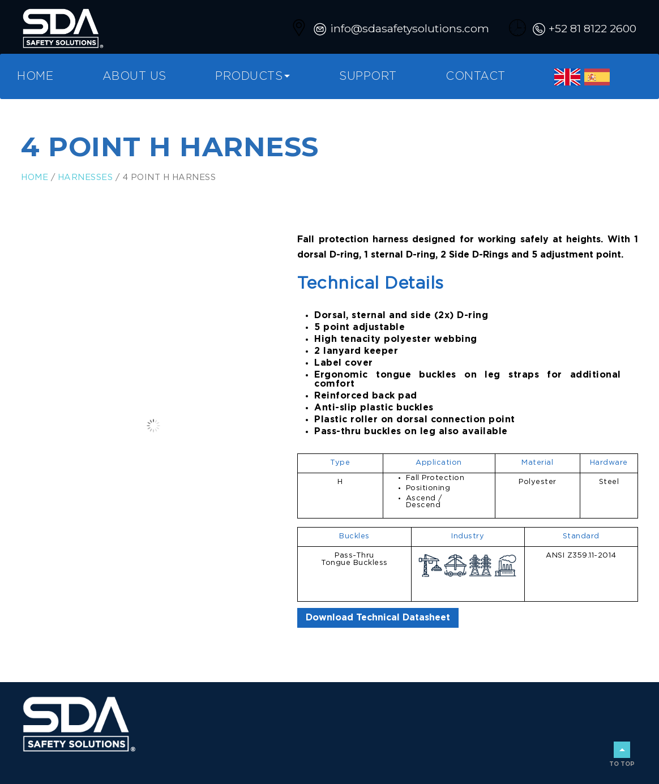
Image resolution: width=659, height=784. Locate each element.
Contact (476, 76)
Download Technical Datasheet (378, 618)
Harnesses (85, 177)
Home (35, 76)
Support (368, 76)
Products (249, 76)
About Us (134, 76)
